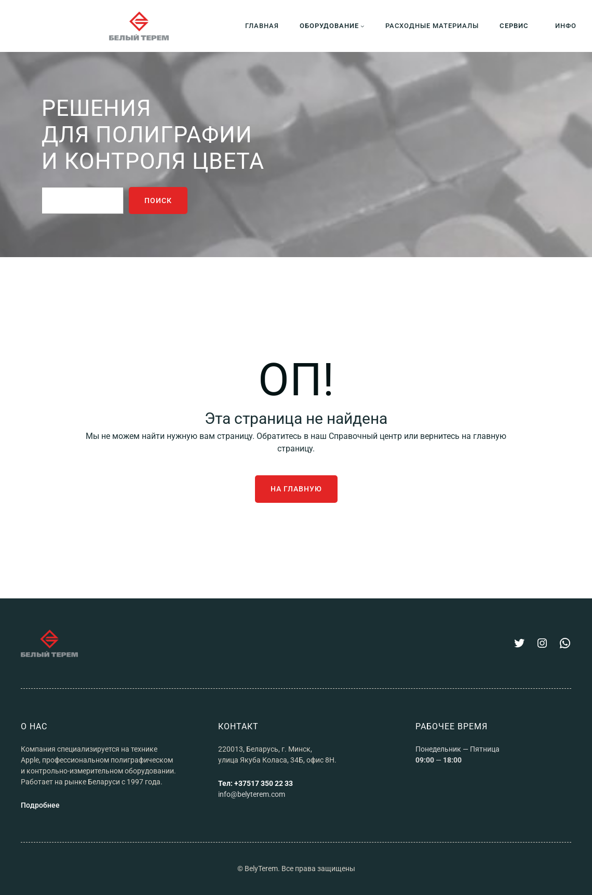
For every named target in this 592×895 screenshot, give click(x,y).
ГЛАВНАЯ (262, 26)
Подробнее (40, 805)
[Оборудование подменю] (332, 25)
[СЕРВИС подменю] (517, 25)
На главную (296, 489)
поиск (158, 200)
